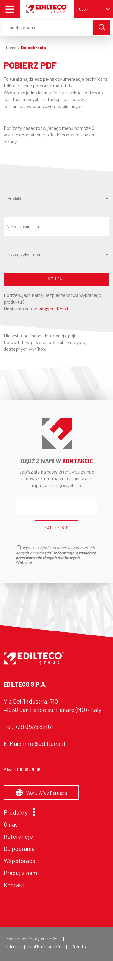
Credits (78, 946)
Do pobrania (19, 848)
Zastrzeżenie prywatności (32, 938)
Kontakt (14, 885)
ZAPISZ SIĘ (56, 527)
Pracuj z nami (21, 873)
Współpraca (19, 861)
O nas (11, 824)
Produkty (18, 812)
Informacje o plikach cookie (33, 946)
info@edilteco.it (44, 743)
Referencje (18, 836)
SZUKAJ (56, 279)
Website (24, 562)
